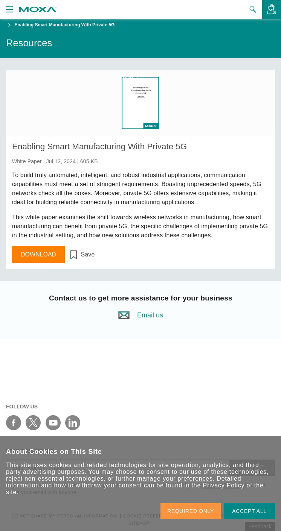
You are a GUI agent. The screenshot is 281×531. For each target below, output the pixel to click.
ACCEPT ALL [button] (249, 511)
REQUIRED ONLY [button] (190, 511)
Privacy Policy (224, 485)
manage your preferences (175, 478)
